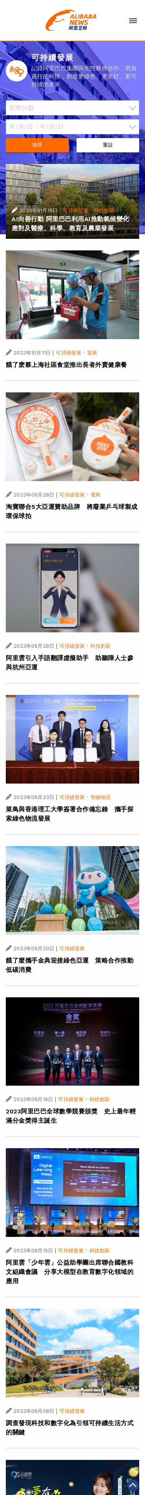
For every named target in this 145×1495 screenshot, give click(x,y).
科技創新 (104, 210)
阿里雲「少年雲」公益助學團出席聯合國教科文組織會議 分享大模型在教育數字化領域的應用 (69, 1272)
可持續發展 (75, 210)
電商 (92, 353)
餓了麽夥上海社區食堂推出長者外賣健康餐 (66, 364)
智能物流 (100, 797)
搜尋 (37, 145)
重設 (108, 145)
